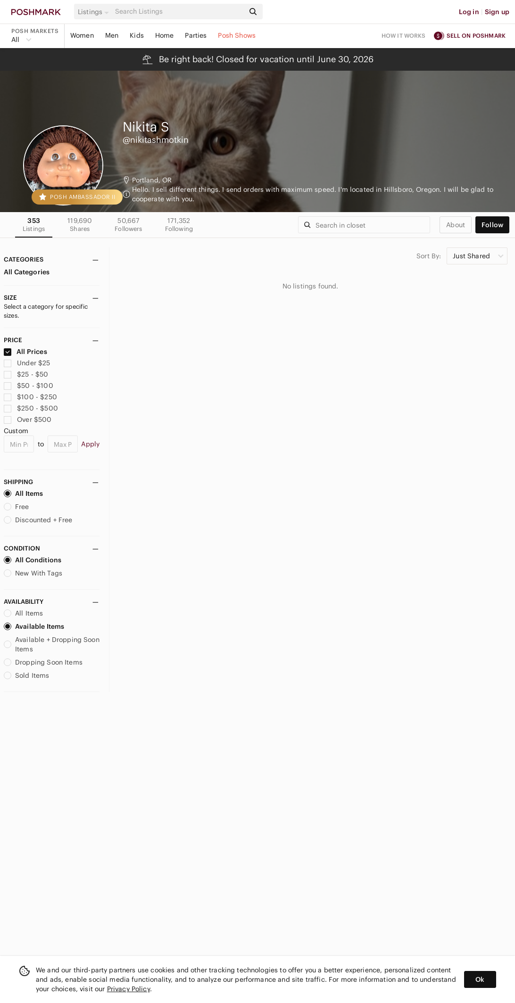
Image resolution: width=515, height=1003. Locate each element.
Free (16, 506)
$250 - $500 (31, 408)
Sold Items (27, 675)
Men (111, 35)
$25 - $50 (26, 374)
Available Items (34, 626)
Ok (479, 979)
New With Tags (33, 573)
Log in (469, 12)
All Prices (25, 351)
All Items (23, 493)
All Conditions (32, 560)
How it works (404, 35)
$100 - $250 (30, 397)
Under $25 (27, 363)
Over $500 (28, 419)
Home (164, 35)
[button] (95, 11)
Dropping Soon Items (43, 662)
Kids (137, 35)
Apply (90, 444)
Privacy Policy (128, 989)
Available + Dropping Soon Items (52, 644)
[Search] (179, 11)
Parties (196, 35)
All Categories (27, 272)
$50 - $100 (28, 385)
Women (82, 35)
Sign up (497, 12)
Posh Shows (237, 35)
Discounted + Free (38, 520)
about (455, 225)
